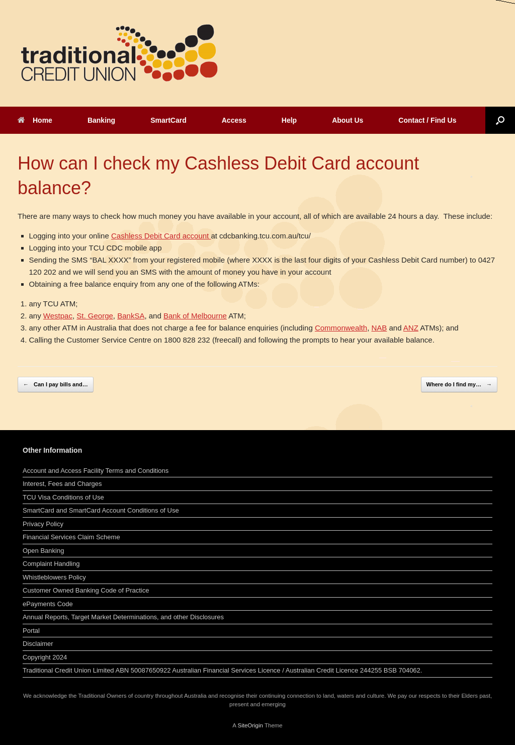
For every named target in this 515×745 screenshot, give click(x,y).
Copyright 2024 (45, 657)
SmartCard (168, 120)
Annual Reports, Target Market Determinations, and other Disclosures (123, 617)
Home (35, 120)
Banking (101, 120)
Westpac (57, 315)
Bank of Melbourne (195, 315)
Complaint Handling (51, 563)
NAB (379, 327)
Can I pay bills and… (55, 384)
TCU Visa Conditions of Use (63, 497)
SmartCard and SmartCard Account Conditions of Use (101, 510)
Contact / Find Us (427, 120)
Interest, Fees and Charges (62, 483)
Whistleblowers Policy (54, 577)
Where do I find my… (459, 384)
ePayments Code (48, 604)
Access (234, 120)
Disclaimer (38, 643)
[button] (500, 120)
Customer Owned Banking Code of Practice (86, 590)
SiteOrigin (250, 725)
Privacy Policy (43, 524)
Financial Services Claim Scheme (71, 537)
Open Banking (43, 550)
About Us (347, 120)
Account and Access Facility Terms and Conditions (95, 470)
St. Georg (92, 315)
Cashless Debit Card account (161, 235)
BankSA (130, 315)
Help (289, 120)
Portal (31, 630)
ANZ (410, 327)
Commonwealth (341, 327)
